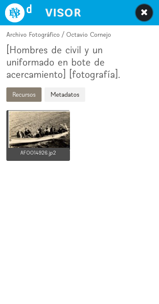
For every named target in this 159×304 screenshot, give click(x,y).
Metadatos (64, 94)
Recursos (24, 94)
